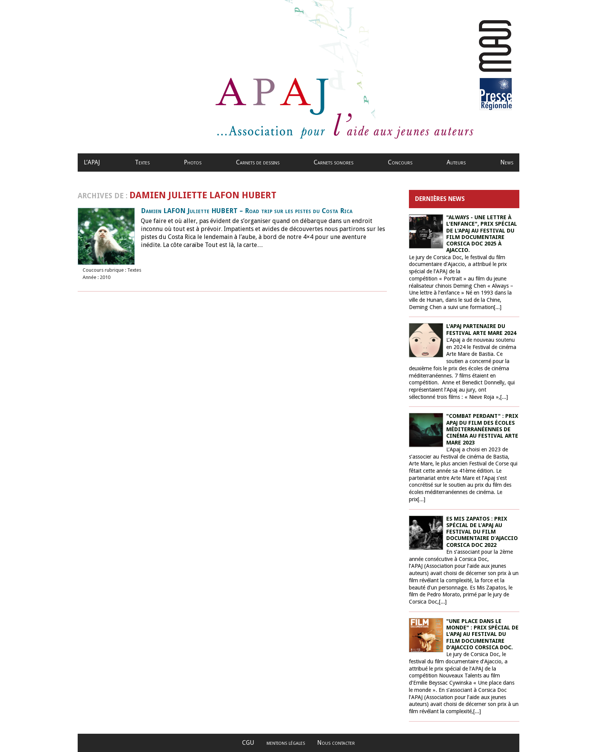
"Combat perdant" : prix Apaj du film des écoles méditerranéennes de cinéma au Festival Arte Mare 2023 (482, 429)
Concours (400, 162)
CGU (248, 742)
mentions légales (286, 742)
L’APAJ (92, 162)
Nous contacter (336, 742)
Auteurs (456, 162)
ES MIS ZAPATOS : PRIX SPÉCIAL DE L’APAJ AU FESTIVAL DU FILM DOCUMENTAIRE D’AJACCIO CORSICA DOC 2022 (482, 532)
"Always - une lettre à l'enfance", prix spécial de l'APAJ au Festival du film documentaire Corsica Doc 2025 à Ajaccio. (481, 233)
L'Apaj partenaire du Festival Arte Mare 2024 (481, 329)
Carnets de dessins (257, 162)
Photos (192, 162)
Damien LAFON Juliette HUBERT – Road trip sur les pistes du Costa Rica (247, 211)
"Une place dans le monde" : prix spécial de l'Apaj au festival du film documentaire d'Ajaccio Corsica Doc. (482, 634)
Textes (142, 162)
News (506, 162)
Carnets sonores (333, 162)
